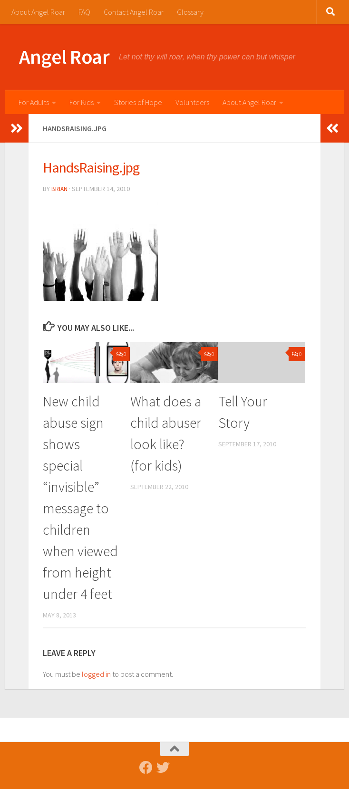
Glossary (190, 12)
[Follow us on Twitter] (163, 767)
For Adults (34, 102)
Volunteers (192, 102)
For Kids (81, 102)
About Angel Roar (38, 12)
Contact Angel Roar (134, 12)
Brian (59, 188)
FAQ (84, 12)
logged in (96, 673)
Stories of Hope (138, 102)
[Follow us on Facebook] (146, 767)
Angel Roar (64, 56)
